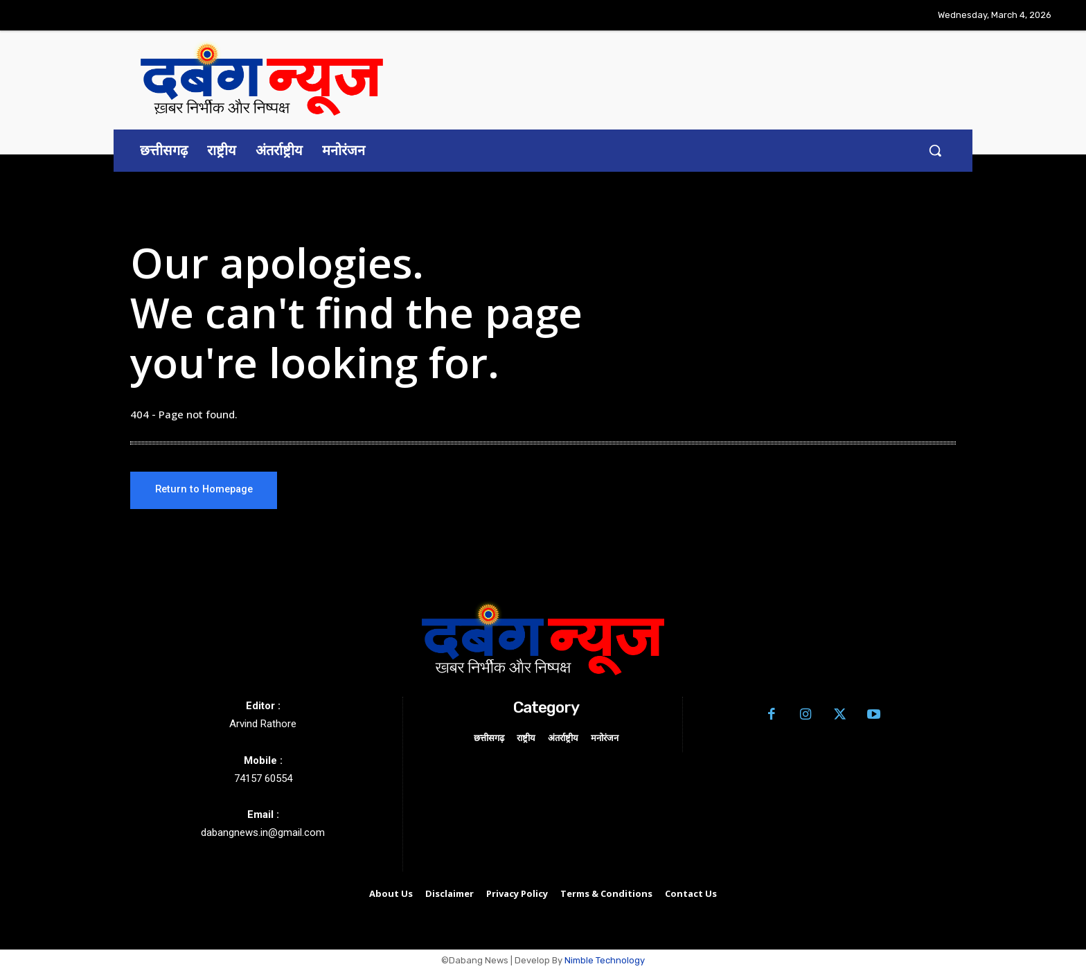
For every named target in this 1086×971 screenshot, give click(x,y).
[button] (935, 150)
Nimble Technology (604, 961)
